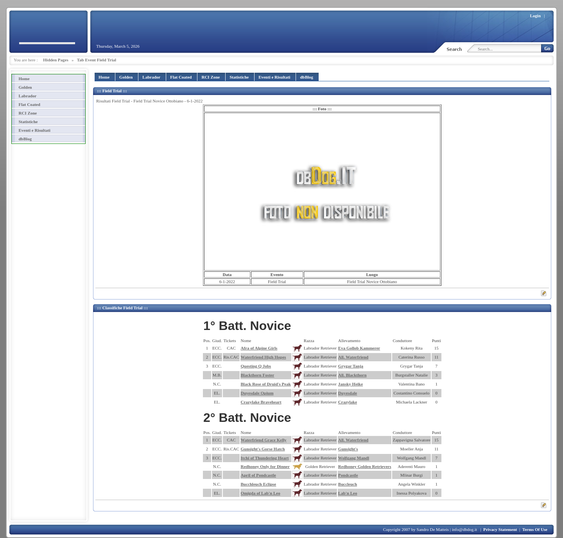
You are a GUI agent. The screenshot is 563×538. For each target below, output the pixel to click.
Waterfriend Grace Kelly (264, 440)
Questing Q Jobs (256, 366)
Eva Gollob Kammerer (359, 348)
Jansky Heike (350, 384)
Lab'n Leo (347, 493)
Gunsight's (348, 449)
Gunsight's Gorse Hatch (263, 449)
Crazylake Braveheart (261, 402)
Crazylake (347, 402)
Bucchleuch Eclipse (258, 484)
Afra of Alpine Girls (259, 348)
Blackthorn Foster (257, 375)
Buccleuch (347, 484)
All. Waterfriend (353, 357)
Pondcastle (348, 475)
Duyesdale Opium (257, 393)
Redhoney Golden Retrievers (364, 466)
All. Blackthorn (352, 375)
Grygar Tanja (350, 366)
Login (535, 15)
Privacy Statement (500, 529)
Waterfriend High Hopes (263, 357)
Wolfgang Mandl (353, 458)
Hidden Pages (55, 59)
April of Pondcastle (258, 475)
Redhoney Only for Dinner (265, 466)
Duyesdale (347, 393)
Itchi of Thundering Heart (265, 458)
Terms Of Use (534, 529)
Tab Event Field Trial (96, 59)
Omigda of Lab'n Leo (260, 493)
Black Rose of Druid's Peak (266, 384)
